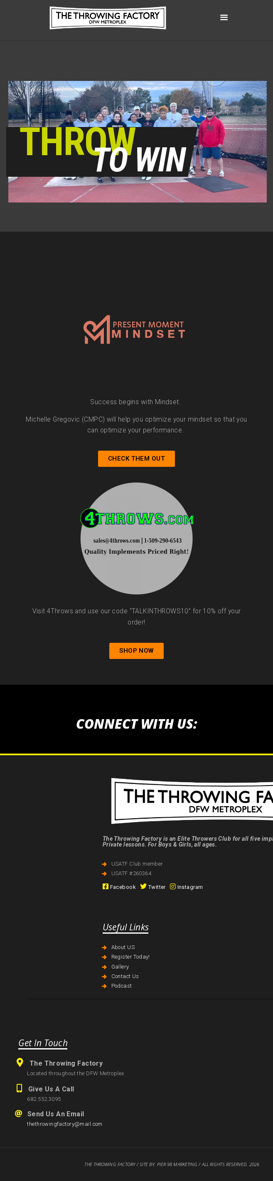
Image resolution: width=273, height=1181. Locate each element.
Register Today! (130, 957)
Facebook (119, 887)
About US (123, 947)
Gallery (120, 967)
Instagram (186, 887)
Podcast (121, 986)
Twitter (153, 887)
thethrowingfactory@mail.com (64, 1124)
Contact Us (125, 976)
